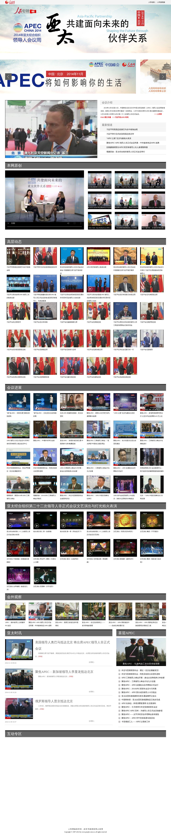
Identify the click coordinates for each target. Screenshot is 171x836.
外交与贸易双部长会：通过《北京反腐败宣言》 (141, 670)
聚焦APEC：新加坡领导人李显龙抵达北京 (64, 671)
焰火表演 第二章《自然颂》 (43, 531)
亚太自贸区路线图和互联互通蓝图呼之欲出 (139, 696)
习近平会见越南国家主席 (68, 322)
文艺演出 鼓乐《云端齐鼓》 (69, 559)
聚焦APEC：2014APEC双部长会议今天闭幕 (139, 689)
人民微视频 (161, 2)
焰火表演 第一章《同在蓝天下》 (71, 531)
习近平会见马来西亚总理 (148, 295)
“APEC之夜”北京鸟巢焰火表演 (118, 138)
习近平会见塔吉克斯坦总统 (16, 377)
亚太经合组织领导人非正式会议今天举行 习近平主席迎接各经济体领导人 (152, 270)
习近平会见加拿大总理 (68, 349)
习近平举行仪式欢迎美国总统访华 (120, 134)
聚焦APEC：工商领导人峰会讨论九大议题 (139, 681)
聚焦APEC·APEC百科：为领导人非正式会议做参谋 (142, 711)
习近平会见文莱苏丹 (14, 322)
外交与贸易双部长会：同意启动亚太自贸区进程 (141, 674)
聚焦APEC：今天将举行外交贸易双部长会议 (139, 707)
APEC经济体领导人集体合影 (96, 267)
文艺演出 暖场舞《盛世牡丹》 (123, 559)
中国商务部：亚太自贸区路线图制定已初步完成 (141, 700)
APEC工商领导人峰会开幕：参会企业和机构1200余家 (143, 678)
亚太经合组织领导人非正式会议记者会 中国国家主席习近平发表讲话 (72, 270)
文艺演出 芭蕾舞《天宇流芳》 (43, 586)
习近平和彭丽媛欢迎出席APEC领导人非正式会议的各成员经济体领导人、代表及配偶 (45, 298)
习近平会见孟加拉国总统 (122, 377)
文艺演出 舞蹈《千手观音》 (149, 531)
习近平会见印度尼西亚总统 (16, 349)
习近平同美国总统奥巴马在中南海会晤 (122, 129)
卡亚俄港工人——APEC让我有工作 (136, 722)
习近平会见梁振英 (146, 349)
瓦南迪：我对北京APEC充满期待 (153, 207)
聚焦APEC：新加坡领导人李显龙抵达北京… (53, 676)
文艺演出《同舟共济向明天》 (123, 531)
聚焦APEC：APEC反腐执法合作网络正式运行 (140, 685)
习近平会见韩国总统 (94, 322)
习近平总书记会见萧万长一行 (123, 349)
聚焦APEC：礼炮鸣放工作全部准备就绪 (141, 664)
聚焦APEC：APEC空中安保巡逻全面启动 (138, 718)
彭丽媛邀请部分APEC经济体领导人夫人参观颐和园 (127, 147)
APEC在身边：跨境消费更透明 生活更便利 (139, 703)
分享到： (92, 662)
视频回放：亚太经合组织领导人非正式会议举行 (125, 152)
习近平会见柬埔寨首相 (41, 377)
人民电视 (151, 2)
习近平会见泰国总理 (40, 349)
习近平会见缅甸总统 (94, 377)
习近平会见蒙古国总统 (68, 377)
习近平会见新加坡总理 (94, 349)
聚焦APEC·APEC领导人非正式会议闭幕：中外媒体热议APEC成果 (132, 143)
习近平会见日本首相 (40, 322)
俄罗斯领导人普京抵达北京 (54, 701)
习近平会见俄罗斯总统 (148, 322)
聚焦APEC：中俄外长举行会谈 (44, 440)
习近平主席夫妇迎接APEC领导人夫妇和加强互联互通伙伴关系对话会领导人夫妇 (98, 298)
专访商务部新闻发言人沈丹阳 (126, 228)
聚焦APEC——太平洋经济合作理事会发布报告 (140, 714)
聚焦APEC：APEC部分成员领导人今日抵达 (139, 692)
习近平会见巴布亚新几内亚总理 (124, 295)
